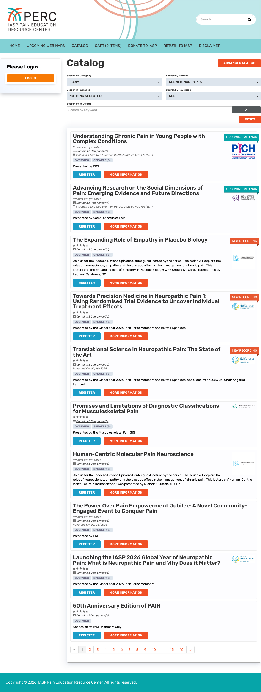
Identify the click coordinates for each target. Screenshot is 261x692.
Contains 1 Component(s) (92, 615)
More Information (126, 174)
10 (154, 649)
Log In (30, 78)
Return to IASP (178, 45)
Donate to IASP (142, 45)
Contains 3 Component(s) (92, 151)
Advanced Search (239, 63)
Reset (250, 119)
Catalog (80, 45)
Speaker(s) (102, 160)
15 (172, 649)
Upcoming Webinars (46, 45)
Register (87, 174)
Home (15, 45)
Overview (82, 160)
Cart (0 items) (108, 45)
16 (182, 649)
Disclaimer (209, 45)
